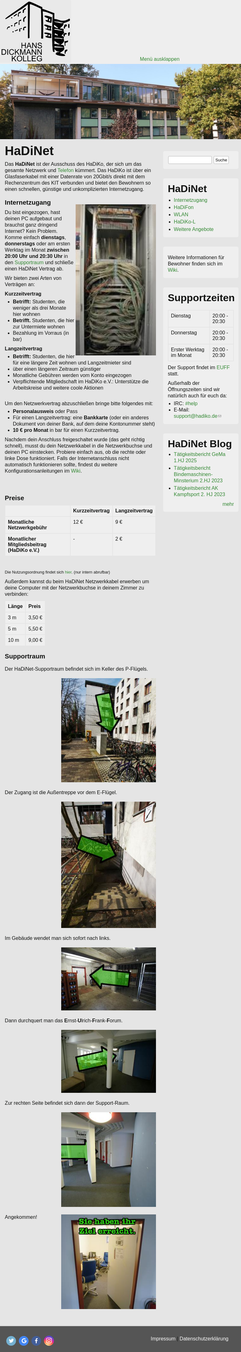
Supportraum (29, 262)
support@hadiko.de (197, 416)
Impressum (163, 1338)
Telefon (65, 170)
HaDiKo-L (184, 221)
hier (68, 572)
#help (191, 403)
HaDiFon (184, 207)
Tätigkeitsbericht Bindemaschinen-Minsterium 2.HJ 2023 (198, 474)
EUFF (223, 367)
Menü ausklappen (159, 59)
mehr (228, 504)
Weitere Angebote (194, 229)
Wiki (75, 471)
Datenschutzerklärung (203, 1338)
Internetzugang (190, 200)
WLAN (181, 214)
